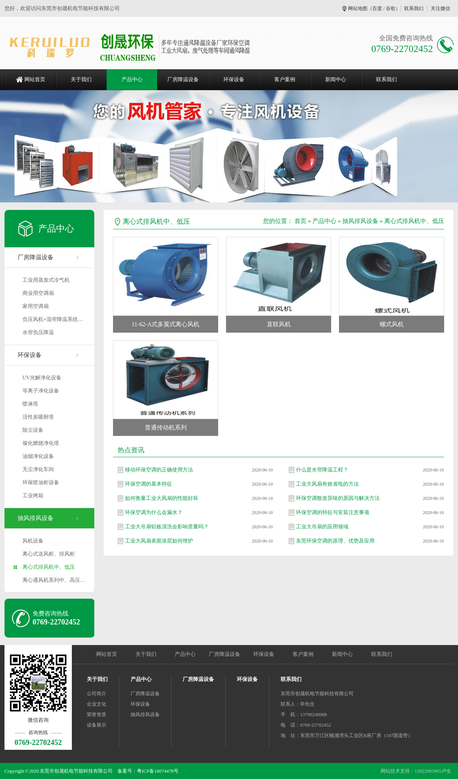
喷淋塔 (30, 404)
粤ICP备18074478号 (157, 771)
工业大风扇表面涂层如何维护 (159, 541)
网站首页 (34, 79)
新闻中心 (335, 79)
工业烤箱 (32, 495)
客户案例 (284, 79)
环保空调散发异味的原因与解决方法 (338, 498)
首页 (300, 221)
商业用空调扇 (38, 293)
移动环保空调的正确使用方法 (159, 470)
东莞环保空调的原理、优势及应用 (335, 541)
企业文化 (96, 704)
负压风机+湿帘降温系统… (52, 319)
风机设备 (32, 541)
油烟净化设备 (38, 456)
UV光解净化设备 (41, 378)
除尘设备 (32, 430)
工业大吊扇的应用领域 (322, 526)
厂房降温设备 (183, 79)
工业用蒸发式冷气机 (46, 280)
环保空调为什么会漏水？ (154, 512)
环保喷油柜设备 (40, 482)
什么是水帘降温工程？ (322, 470)
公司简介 (96, 693)
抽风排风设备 (36, 518)
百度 (377, 8)
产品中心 (132, 79)
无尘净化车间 (38, 469)
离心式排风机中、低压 (48, 567)
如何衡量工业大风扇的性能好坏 (161, 498)
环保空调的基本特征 (148, 484)
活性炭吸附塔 (38, 417)
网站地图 (357, 8)
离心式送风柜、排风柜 (48, 554)
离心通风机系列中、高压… (53, 580)
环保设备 (233, 79)
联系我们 (414, 8)
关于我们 (81, 79)
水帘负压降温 (38, 332)
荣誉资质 (96, 714)
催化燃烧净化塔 (40, 443)
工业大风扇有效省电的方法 (327, 484)
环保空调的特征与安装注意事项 (332, 512)
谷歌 (391, 8)
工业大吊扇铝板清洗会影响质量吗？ (167, 526)
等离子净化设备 (40, 391)
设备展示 (96, 725)
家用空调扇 (35, 306)
